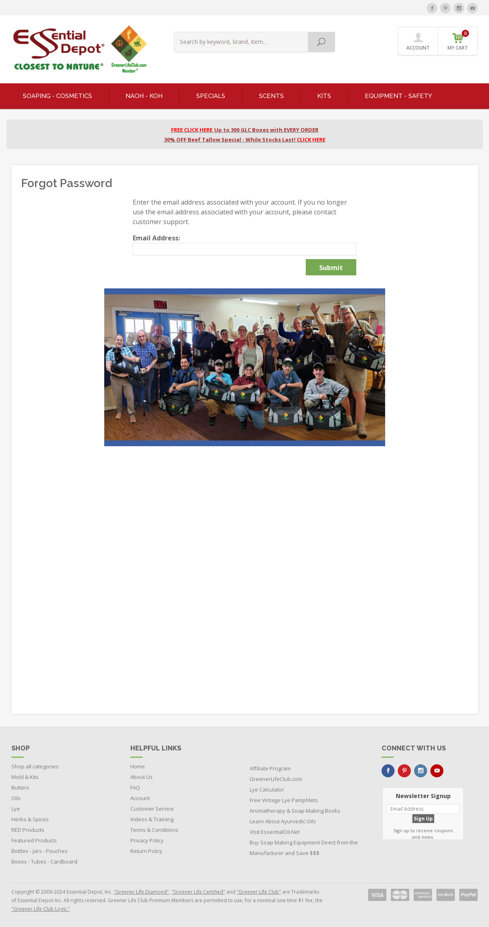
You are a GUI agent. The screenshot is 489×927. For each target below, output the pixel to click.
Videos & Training (151, 819)
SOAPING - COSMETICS (57, 96)
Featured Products (34, 840)
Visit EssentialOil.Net (275, 831)
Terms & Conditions (154, 829)
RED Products (27, 829)
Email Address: (156, 237)
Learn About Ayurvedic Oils (283, 821)
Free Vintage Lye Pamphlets (284, 800)
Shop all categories (35, 766)
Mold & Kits (25, 777)
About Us (141, 777)
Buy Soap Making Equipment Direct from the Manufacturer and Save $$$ (304, 848)
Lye (15, 808)
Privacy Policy (147, 840)
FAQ (135, 787)
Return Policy (146, 851)
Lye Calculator (267, 789)
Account (140, 798)
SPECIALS (210, 96)
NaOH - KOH (143, 96)
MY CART (458, 40)
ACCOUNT (418, 41)
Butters (20, 787)
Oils (16, 798)
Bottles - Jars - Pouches (39, 851)
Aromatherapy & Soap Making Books (295, 810)
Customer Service (152, 808)
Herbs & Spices (30, 819)
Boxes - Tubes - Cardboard (44, 861)
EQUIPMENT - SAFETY (398, 96)
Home (137, 766)
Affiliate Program (270, 768)
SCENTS (271, 96)
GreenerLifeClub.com (276, 779)
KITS (324, 96)
